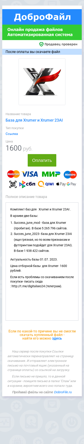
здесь (57, 338)
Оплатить (42, 160)
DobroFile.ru (63, 392)
